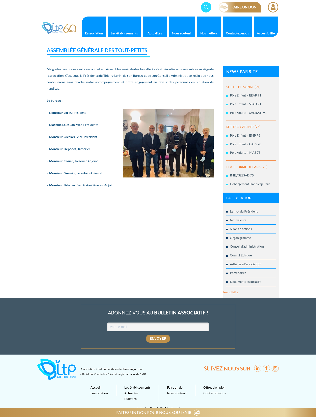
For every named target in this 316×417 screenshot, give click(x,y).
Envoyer (158, 338)
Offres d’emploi (214, 387)
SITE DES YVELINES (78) (243, 127)
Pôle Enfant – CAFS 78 (245, 144)
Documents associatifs (245, 281)
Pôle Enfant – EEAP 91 (245, 95)
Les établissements (124, 33)
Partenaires (238, 273)
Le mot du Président (244, 211)
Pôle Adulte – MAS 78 (245, 152)
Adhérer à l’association (245, 264)
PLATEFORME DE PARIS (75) (246, 167)
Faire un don (175, 387)
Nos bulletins (230, 292)
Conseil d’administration (247, 246)
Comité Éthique (241, 255)
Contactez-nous (237, 33)
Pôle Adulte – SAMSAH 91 (248, 112)
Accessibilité (266, 33)
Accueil (95, 387)
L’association (94, 33)
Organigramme (240, 238)
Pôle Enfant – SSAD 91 (245, 104)
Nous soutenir (182, 33)
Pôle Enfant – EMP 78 (245, 135)
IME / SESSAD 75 (242, 175)
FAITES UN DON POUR (153, 412)
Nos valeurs (238, 220)
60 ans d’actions (241, 229)
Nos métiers (209, 33)
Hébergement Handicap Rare (250, 184)
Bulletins (130, 398)
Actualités (155, 33)
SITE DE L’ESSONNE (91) (243, 87)
